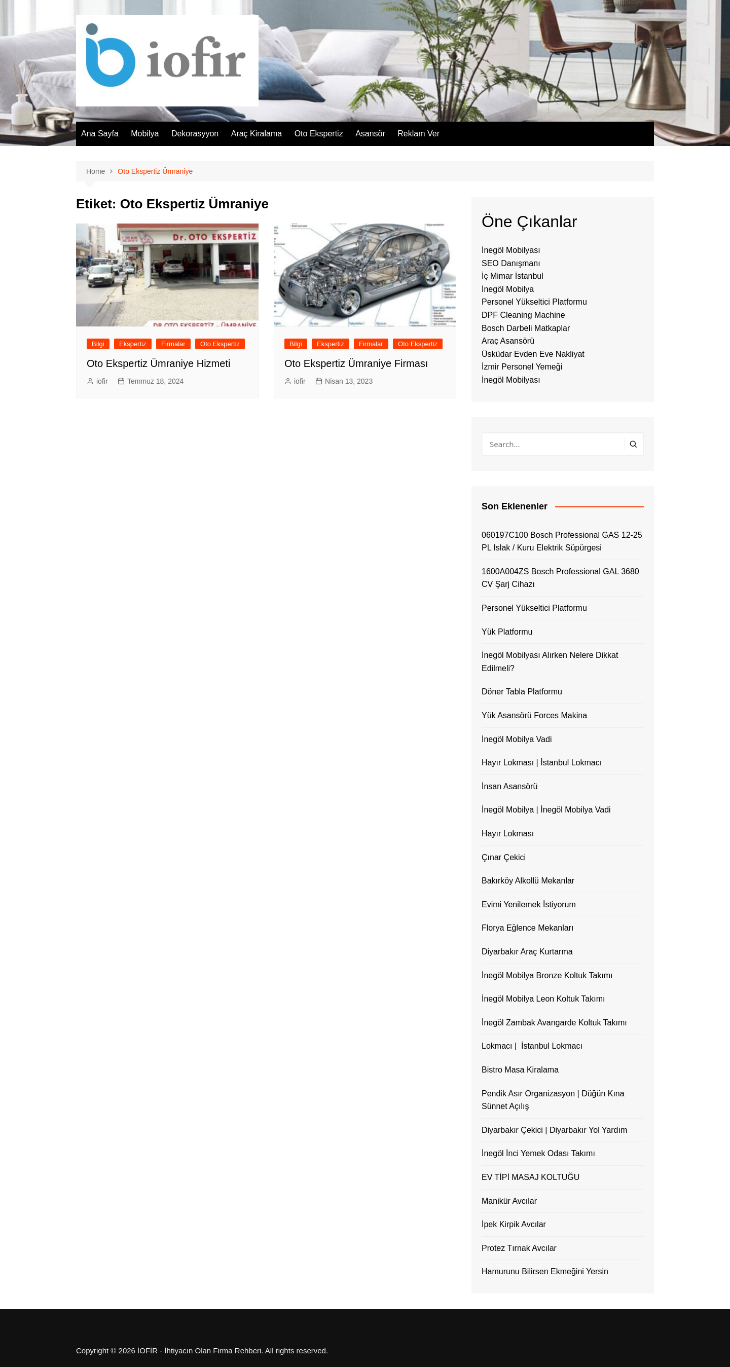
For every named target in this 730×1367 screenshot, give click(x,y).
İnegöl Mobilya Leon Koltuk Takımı (543, 998)
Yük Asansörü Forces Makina (534, 715)
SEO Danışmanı (511, 263)
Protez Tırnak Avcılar (519, 1248)
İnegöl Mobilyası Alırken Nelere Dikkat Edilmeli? (550, 662)
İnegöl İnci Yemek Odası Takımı (538, 1153)
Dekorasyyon (194, 133)
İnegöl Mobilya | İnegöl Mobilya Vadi (546, 809)
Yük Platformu (507, 631)
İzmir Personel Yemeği (522, 366)
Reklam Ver (418, 133)
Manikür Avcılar (509, 1201)
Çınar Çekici (504, 857)
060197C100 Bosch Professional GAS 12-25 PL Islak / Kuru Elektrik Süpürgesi (562, 541)
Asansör (370, 133)
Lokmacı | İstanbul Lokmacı (532, 1046)
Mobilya (145, 133)
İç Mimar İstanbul (512, 276)
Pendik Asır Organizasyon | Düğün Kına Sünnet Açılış (553, 1100)
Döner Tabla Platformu (522, 691)
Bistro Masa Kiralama (520, 1069)
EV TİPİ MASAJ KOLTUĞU (530, 1177)
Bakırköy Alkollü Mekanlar (528, 880)
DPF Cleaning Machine (523, 315)
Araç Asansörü (508, 341)
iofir (102, 381)
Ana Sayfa (100, 133)
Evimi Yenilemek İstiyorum (529, 904)
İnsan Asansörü (509, 786)
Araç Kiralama (256, 133)
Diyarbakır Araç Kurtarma (527, 951)
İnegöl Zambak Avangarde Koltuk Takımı (554, 1022)
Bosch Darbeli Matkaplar (526, 328)
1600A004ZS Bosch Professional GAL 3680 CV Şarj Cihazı (560, 578)
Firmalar (173, 344)
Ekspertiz (132, 344)
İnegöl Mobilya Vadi (517, 739)
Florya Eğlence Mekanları (527, 927)
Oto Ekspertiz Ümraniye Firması (356, 363)
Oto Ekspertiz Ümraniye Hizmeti (158, 363)
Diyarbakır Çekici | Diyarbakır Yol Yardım (554, 1130)
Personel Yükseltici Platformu (534, 302)
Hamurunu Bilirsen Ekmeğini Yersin (545, 1271)
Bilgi (98, 344)
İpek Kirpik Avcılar (514, 1224)
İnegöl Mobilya (508, 289)
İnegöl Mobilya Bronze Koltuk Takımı (547, 975)
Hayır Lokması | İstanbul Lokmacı (542, 762)
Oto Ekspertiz (319, 133)
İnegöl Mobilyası (511, 250)
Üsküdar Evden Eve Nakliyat (533, 354)
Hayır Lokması (508, 833)
